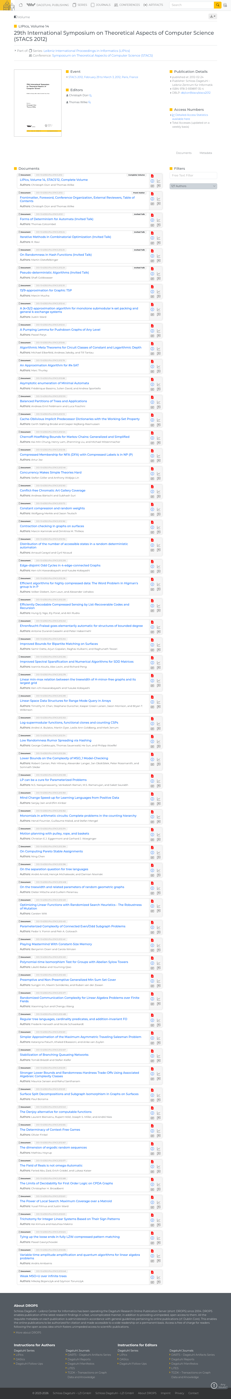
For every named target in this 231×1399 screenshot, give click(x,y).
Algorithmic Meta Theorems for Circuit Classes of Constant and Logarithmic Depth (81, 347)
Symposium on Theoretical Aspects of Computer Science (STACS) (102, 55)
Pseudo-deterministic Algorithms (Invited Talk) (54, 272)
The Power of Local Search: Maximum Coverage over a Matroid (66, 1201)
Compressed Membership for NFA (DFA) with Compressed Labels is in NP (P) (76, 454)
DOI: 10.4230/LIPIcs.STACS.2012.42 (50, 304)
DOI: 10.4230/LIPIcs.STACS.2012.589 (51, 1178)
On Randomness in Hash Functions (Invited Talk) (56, 254)
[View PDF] (152, 176)
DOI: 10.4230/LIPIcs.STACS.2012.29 (50, 268)
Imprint (166, 1393)
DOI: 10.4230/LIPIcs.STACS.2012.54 (50, 325)
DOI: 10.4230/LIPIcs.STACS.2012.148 (51, 468)
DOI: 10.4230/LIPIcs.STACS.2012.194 (51, 539)
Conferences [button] (127, 5)
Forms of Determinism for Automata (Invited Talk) (56, 219)
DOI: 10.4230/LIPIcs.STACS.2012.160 (51, 486)
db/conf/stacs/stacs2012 (196, 92)
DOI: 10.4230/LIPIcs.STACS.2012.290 (51, 696)
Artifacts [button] (153, 5)
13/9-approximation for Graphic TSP (46, 290)
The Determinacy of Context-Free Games (50, 1129)
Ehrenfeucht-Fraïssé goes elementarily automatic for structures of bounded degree (81, 626)
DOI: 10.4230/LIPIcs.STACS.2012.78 (50, 360)
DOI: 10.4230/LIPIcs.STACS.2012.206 (51, 561)
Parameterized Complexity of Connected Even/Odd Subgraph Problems (72, 926)
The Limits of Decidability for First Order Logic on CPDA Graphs (66, 1183)
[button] (48, 5)
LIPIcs (19, 1354)
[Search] (191, 5)
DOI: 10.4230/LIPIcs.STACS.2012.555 (51, 1125)
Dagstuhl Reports (79, 1359)
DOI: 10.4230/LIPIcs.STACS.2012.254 (51, 639)
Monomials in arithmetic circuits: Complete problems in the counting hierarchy (78, 815)
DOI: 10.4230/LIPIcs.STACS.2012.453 (51, 957)
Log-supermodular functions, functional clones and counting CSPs (69, 722)
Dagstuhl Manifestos (81, 1363)
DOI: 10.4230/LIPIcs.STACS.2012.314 (51, 736)
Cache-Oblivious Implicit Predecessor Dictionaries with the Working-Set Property (80, 419)
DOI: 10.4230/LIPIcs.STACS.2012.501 (51, 1032)
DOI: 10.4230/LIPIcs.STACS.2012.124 (50, 432)
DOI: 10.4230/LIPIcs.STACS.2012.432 (51, 921)
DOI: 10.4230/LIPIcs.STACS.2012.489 (51, 1014)
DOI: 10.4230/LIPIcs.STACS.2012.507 (51, 1050)
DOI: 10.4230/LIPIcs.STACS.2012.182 (50, 521)
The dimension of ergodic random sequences (53, 1147)
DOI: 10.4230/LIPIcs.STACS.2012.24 (50, 232)
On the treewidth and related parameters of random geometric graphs (72, 887)
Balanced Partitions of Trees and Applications (53, 401)
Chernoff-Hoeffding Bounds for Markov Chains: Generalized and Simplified (75, 437)
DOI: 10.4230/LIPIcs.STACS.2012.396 (51, 864)
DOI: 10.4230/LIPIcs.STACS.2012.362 (51, 811)
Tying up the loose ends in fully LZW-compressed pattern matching (70, 1237)
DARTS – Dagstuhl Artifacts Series (89, 1354)
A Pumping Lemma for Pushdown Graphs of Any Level (60, 329)
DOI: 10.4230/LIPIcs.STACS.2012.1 (49, 214)
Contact (193, 1393)
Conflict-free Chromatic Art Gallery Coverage (53, 490)
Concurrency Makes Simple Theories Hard (51, 472)
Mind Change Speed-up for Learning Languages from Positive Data (69, 797)
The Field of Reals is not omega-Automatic (51, 1165)
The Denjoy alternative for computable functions (56, 1112)
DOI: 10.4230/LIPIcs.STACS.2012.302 (51, 718)
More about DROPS (28, 1332)
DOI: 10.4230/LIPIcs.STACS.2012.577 (51, 1161)
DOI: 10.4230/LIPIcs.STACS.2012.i (49, 193)
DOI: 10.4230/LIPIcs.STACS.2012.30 (50, 285)
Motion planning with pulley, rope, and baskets (54, 833)
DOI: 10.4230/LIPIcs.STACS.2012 (49, 175)
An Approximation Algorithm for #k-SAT (49, 365)
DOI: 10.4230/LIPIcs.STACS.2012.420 (51, 900)
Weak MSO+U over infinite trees (43, 1276)
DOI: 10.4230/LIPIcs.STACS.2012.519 (50, 1068)
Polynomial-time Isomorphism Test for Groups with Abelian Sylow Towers (74, 962)
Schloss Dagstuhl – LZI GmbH (72, 1393)
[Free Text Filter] (193, 175)
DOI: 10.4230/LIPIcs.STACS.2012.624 (51, 1232)
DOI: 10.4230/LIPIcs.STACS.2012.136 (50, 450)
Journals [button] (100, 5)
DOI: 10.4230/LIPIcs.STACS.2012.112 (50, 414)
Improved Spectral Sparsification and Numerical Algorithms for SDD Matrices (77, 661)
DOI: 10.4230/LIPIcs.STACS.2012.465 (51, 975)
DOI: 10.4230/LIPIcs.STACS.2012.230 (51, 600)
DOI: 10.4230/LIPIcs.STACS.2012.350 (51, 793)
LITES (71, 1368)
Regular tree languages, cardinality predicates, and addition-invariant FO (73, 1019)
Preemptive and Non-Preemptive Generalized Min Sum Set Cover (68, 980)
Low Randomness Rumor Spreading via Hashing (56, 740)
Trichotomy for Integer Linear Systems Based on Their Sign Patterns (70, 1219)
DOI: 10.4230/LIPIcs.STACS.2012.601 (51, 1196)
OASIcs (20, 1359)
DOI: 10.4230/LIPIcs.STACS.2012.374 (51, 829)
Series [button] (79, 5)
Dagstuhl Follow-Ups (29, 1363)
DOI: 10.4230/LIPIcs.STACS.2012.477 (51, 993)
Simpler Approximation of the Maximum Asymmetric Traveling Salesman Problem (80, 1037)
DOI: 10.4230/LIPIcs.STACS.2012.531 (50, 1089)
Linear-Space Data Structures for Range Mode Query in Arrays (65, 701)
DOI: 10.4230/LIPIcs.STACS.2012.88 (50, 378)
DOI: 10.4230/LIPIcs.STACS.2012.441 (51, 939)
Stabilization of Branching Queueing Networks (54, 1054)
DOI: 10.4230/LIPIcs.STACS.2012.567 (51, 1143)
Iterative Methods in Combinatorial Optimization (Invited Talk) (65, 237)
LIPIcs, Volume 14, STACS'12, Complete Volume (54, 180)
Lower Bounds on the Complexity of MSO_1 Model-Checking (64, 758)
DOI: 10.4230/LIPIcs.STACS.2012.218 (50, 578)
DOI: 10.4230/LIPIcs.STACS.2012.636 (51, 1250)
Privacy (179, 1393)
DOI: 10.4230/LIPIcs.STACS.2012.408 (51, 882)
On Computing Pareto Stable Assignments (51, 851)
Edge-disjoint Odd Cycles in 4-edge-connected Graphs (60, 565)
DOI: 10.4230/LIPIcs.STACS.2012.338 (51, 775)
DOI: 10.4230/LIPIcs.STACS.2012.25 (50, 250)
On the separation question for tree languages (54, 869)
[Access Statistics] (159, 181)
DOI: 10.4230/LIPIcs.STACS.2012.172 (50, 503)
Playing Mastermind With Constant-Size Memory (56, 944)
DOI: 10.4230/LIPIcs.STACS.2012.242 (51, 621)
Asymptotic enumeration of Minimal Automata (54, 383)
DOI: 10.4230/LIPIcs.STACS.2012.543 (51, 1107)
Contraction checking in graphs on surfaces (52, 526)
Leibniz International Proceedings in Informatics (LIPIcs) (87, 51)
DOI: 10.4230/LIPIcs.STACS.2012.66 (50, 343)
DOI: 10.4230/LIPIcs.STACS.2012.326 (51, 753)
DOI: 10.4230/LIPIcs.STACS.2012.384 (51, 846)
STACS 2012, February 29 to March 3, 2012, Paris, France (103, 77)
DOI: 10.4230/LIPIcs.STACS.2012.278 (51, 675)
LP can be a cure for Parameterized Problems (53, 780)
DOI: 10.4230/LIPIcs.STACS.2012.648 (51, 1271)
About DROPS (147, 1393)
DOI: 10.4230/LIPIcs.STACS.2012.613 (50, 1214)
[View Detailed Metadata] (152, 181)
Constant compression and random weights (52, 508)
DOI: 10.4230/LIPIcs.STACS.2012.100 (51, 396)
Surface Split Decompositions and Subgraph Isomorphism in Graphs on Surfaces (79, 1094)
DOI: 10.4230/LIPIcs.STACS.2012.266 (51, 657)
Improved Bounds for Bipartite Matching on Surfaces (59, 644)
